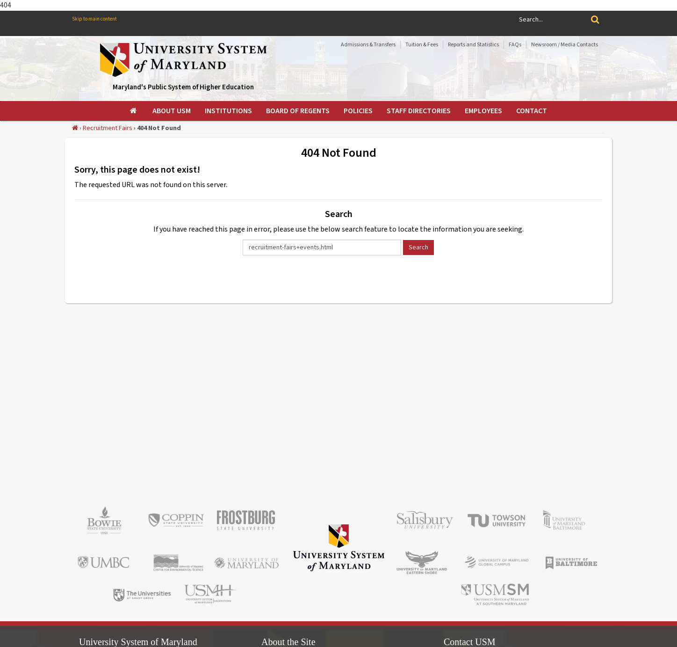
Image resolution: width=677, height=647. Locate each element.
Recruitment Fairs (107, 128)
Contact (531, 111)
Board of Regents (298, 111)
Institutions (228, 111)
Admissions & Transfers (368, 45)
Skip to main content (94, 18)
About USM (171, 111)
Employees (483, 111)
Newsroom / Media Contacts (564, 45)
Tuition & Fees (421, 45)
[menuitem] (134, 111)
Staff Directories (419, 111)
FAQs (515, 45)
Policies (358, 111)
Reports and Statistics (473, 45)
